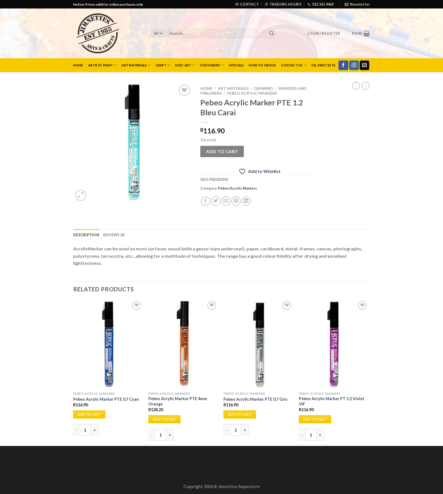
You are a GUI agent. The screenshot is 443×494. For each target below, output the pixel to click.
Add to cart (222, 151)
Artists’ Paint (102, 65)
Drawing (263, 88)
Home (78, 65)
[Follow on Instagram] (354, 65)
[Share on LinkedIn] (246, 201)
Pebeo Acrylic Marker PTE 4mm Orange (177, 401)
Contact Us (293, 65)
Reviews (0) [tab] (114, 235)
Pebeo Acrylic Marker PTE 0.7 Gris (255, 399)
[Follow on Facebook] (343, 65)
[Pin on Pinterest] (236, 201)
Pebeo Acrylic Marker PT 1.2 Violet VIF (331, 401)
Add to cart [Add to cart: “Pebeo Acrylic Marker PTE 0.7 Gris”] (240, 414)
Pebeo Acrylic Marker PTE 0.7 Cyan (106, 399)
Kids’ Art (185, 65)
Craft (163, 65)
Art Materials (135, 65)
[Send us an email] (364, 65)
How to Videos (262, 65)
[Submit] (271, 33)
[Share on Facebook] (205, 201)
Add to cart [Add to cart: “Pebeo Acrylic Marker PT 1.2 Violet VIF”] (315, 419)
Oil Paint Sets (323, 65)
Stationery (212, 65)
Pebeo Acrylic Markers (252, 93)
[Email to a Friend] (226, 201)
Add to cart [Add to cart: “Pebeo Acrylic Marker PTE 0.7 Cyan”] (89, 414)
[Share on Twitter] (215, 201)
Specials (236, 65)
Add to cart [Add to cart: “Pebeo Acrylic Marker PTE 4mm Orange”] (165, 419)
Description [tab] (86, 235)
